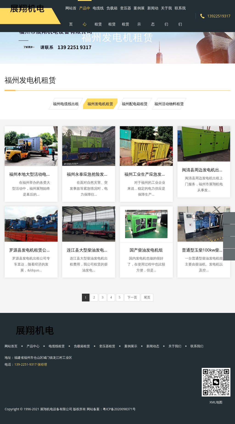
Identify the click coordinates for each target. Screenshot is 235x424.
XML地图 (216, 402)
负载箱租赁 (112, 16)
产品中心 (84, 16)
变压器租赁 (125, 16)
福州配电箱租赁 (135, 103)
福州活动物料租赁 (169, 103)
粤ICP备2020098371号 (119, 409)
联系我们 (180, 16)
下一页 (132, 297)
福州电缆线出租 (66, 103)
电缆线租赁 (98, 16)
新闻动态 (152, 16)
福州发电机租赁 (100, 103)
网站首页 (70, 16)
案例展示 (139, 16)
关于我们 (166, 16)
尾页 (147, 297)
